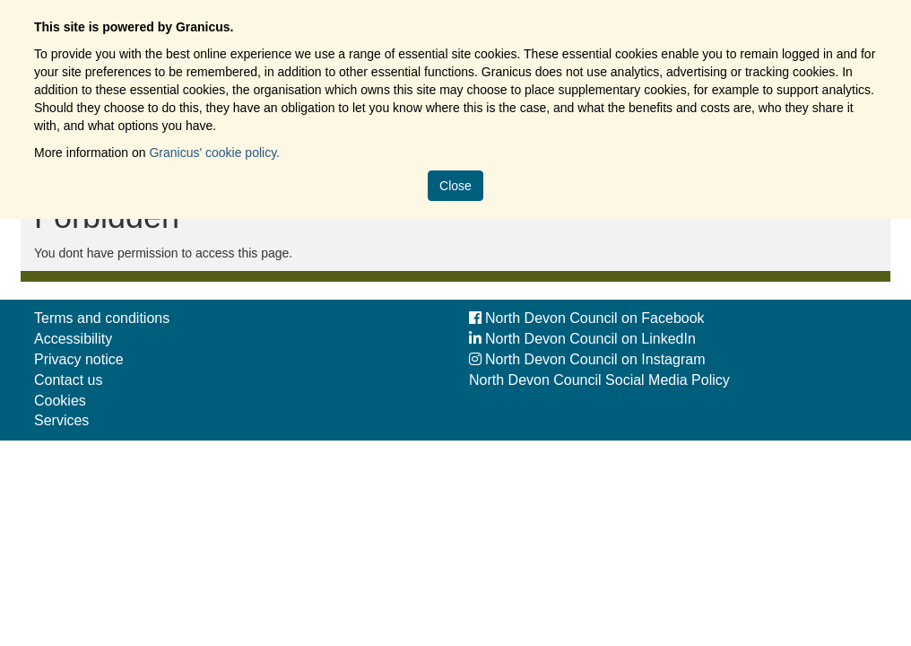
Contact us (68, 380)
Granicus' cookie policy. (214, 152)
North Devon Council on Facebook (587, 318)
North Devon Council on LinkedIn (582, 338)
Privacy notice (79, 359)
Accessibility (73, 338)
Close (455, 186)
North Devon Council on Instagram (587, 359)
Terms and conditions (101, 318)
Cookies (60, 400)
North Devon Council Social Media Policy (599, 380)
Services (61, 420)
